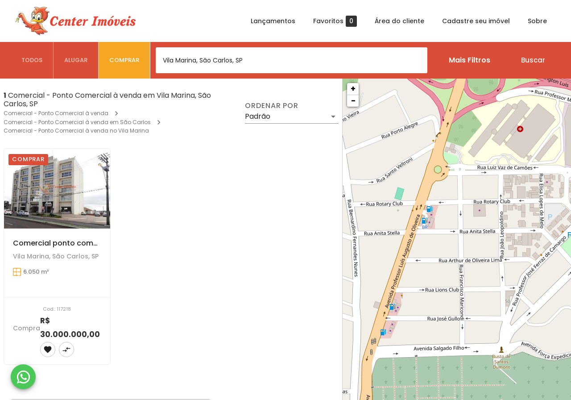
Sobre (537, 21)
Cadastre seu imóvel (476, 21)
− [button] (353, 100)
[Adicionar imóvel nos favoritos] (47, 349)
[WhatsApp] (23, 376)
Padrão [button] (257, 116)
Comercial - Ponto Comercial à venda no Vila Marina (76, 130)
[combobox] (291, 60)
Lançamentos (273, 21)
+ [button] (353, 88)
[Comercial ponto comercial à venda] (57, 189)
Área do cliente (399, 21)
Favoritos (335, 21)
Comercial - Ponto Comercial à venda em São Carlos (77, 122)
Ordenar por (271, 105)
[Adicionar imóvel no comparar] (66, 349)
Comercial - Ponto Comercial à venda (56, 113)
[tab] (32, 60)
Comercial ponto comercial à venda (79, 243)
